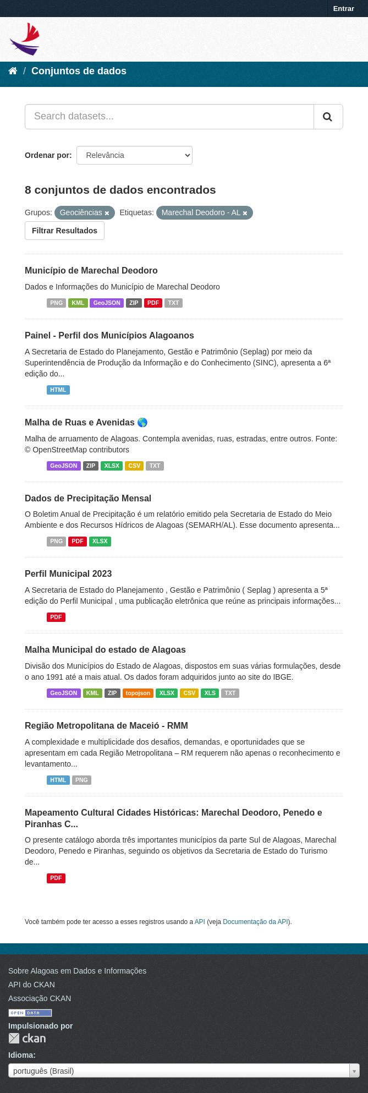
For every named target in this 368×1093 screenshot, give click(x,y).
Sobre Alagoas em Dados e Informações (77, 970)
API (200, 922)
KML (78, 302)
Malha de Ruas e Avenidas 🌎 (86, 422)
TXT (173, 302)
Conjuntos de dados (79, 70)
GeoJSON (107, 302)
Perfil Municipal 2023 (68, 573)
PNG (56, 302)
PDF (153, 302)
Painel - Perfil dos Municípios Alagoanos (109, 335)
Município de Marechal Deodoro (91, 270)
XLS (210, 693)
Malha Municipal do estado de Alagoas (105, 649)
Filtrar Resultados (64, 230)
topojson (138, 693)
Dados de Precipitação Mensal (88, 498)
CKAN (27, 1038)
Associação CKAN (39, 998)
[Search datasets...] (169, 116)
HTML (58, 389)
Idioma (20, 1055)
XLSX (112, 465)
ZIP (133, 302)
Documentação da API (255, 922)
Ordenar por (47, 155)
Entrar (343, 8)
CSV (135, 465)
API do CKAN (31, 984)
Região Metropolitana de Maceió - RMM (106, 725)
